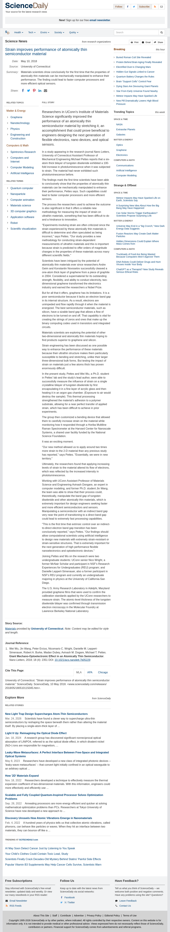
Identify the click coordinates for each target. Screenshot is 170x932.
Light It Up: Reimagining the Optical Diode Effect (36, 733)
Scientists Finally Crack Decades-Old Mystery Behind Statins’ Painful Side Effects (53, 859)
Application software (22, 217)
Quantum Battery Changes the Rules (135, 76)
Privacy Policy (94, 915)
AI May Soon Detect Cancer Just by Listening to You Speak (40, 848)
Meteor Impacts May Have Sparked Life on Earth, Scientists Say (138, 199)
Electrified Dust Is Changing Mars (133, 67)
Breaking (119, 49)
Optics (119, 145)
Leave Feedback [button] (128, 900)
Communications (124, 165)
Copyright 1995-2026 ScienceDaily (27, 920)
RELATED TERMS (14, 181)
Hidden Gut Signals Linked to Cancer (135, 71)
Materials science (20, 205)
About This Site (41, 915)
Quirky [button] (73, 32)
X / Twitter (70, 902)
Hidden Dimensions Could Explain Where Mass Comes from (137, 242)
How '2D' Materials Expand (22, 775)
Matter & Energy (16, 110)
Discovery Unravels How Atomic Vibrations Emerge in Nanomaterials (48, 818)
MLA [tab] (79, 672)
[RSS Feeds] (155, 6)
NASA (119, 124)
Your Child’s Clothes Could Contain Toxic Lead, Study (36, 853)
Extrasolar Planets (125, 129)
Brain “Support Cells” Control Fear (133, 81)
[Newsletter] (161, 6)
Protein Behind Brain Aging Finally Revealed (139, 62)
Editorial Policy (112, 915)
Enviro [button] (45, 32)
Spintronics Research (23, 152)
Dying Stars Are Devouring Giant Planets (137, 86)
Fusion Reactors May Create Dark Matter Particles (137, 234)
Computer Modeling (22, 167)
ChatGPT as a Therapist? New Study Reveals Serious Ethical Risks (139, 270)
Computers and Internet (19, 159)
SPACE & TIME (121, 119)
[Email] (45, 91)
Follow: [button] (119, 6)
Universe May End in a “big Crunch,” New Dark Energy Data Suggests (140, 227)
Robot (14, 222)
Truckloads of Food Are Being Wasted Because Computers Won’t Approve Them (138, 255)
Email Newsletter (18, 900)
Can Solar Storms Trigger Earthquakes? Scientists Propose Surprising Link (136, 214)
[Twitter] (29, 91)
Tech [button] (31, 32)
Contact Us (125, 905)
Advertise (79, 915)
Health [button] (18, 32)
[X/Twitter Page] (134, 6)
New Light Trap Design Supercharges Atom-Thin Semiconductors (46, 714)
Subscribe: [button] (144, 6)
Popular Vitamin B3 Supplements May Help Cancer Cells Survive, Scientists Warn (53, 864)
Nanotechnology (20, 123)
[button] (134, 42)
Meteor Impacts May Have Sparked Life (136, 96)
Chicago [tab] (103, 672)
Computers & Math (17, 145)
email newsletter (100, 20)
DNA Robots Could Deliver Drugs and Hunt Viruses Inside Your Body (138, 263)
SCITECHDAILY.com (28, 840)
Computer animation (22, 199)
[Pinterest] (34, 91)
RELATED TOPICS (15, 103)
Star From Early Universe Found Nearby (137, 91)
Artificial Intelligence (22, 173)
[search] (161, 32)
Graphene (16, 117)
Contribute (65, 915)
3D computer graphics (23, 211)
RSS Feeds (16, 905)
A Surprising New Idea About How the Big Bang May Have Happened (137, 206)
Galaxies (120, 134)
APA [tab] (89, 672)
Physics (15, 128)
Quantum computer (21, 188)
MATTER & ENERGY (123, 140)
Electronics (122, 155)
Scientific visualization (23, 228)
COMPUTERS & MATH (124, 160)
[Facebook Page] (127, 6)
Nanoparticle (17, 194)
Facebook (70, 897)
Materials (10, 628)
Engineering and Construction (20, 136)
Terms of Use (129, 915)
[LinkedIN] (40, 91)
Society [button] (59, 32)
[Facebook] (23, 91)
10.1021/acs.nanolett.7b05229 (72, 659)
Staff (54, 915)
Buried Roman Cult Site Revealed (133, 57)
